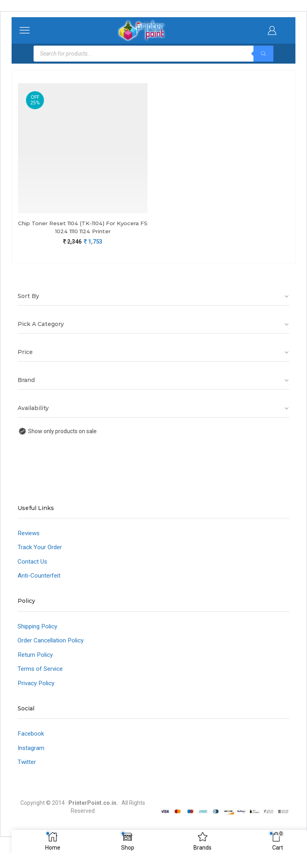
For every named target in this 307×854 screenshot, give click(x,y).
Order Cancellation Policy (53, 644)
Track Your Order (40, 548)
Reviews (30, 534)
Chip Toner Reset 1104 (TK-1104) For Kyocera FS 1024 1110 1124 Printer (83, 227)
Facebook (31, 738)
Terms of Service (42, 673)
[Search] (263, 54)
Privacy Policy (38, 687)
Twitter (27, 768)
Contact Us (33, 563)
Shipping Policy (39, 629)
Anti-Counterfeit (40, 578)
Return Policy (36, 658)
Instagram (32, 753)
